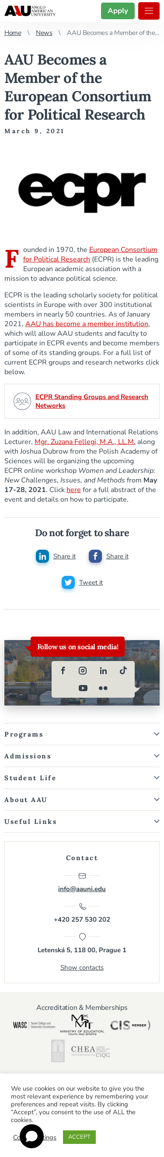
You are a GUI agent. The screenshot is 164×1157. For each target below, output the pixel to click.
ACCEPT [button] (79, 1137)
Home (12, 32)
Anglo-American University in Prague (30, 11)
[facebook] (63, 670)
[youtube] (83, 688)
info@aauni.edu (82, 882)
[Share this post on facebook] (109, 556)
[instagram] (83, 670)
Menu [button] (149, 10)
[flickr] (103, 688)
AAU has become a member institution (86, 324)
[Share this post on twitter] (82, 582)
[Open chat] (32, 1136)
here (73, 490)
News (44, 32)
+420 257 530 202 (82, 913)
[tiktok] (123, 670)
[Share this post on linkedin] (56, 556)
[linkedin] (103, 670)
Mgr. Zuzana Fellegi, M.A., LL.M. (85, 442)
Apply (118, 11)
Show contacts (82, 967)
